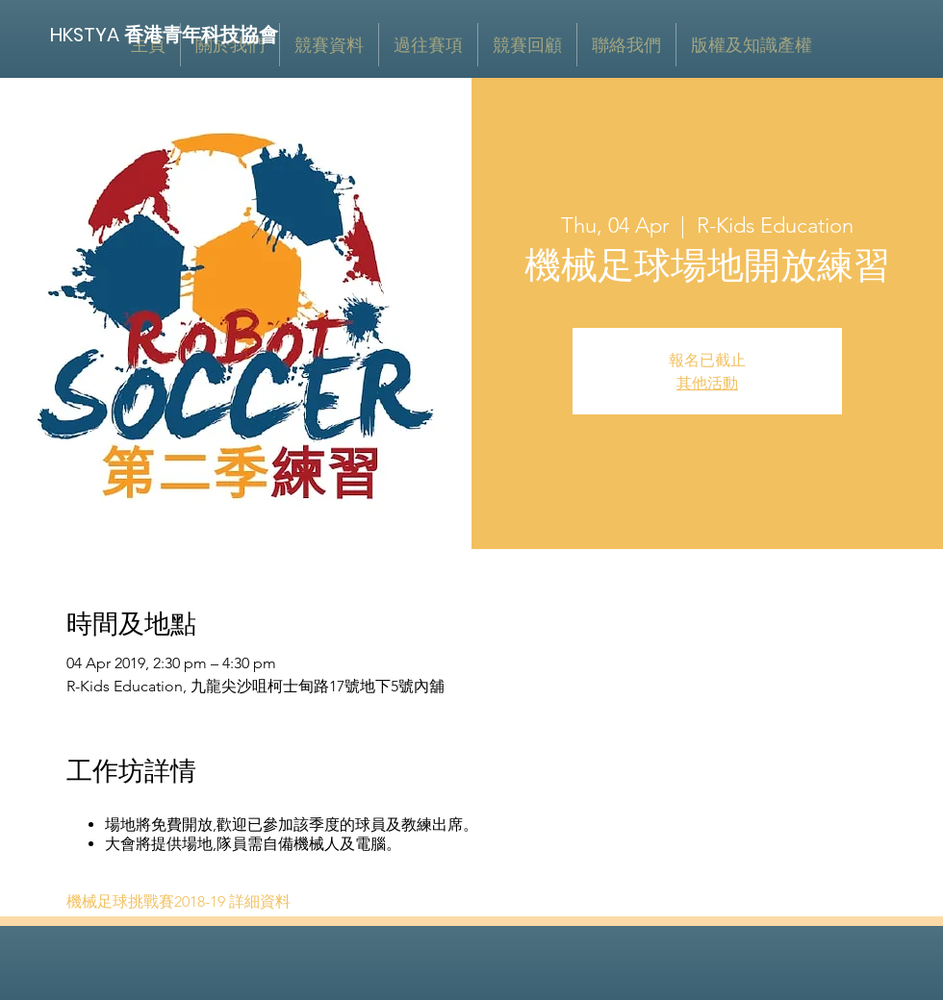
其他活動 (707, 382)
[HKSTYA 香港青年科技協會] (165, 34)
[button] (329, 44)
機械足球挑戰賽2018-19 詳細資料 (178, 901)
